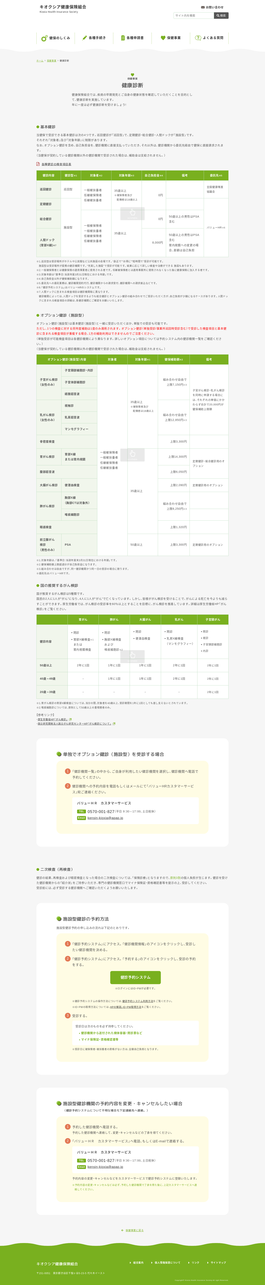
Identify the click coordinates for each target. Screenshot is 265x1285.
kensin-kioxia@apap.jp (105, 818)
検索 (221, 15)
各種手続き (97, 38)
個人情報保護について (167, 1262)
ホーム (39, 61)
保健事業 (174, 38)
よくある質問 (213, 38)
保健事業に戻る (132, 1230)
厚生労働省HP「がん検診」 (53, 719)
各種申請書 (135, 38)
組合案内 (138, 1262)
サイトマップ (218, 1262)
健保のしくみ (59, 38)
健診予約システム (136, 977)
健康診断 (64, 61)
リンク (195, 1262)
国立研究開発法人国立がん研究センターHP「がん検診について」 (74, 723)
